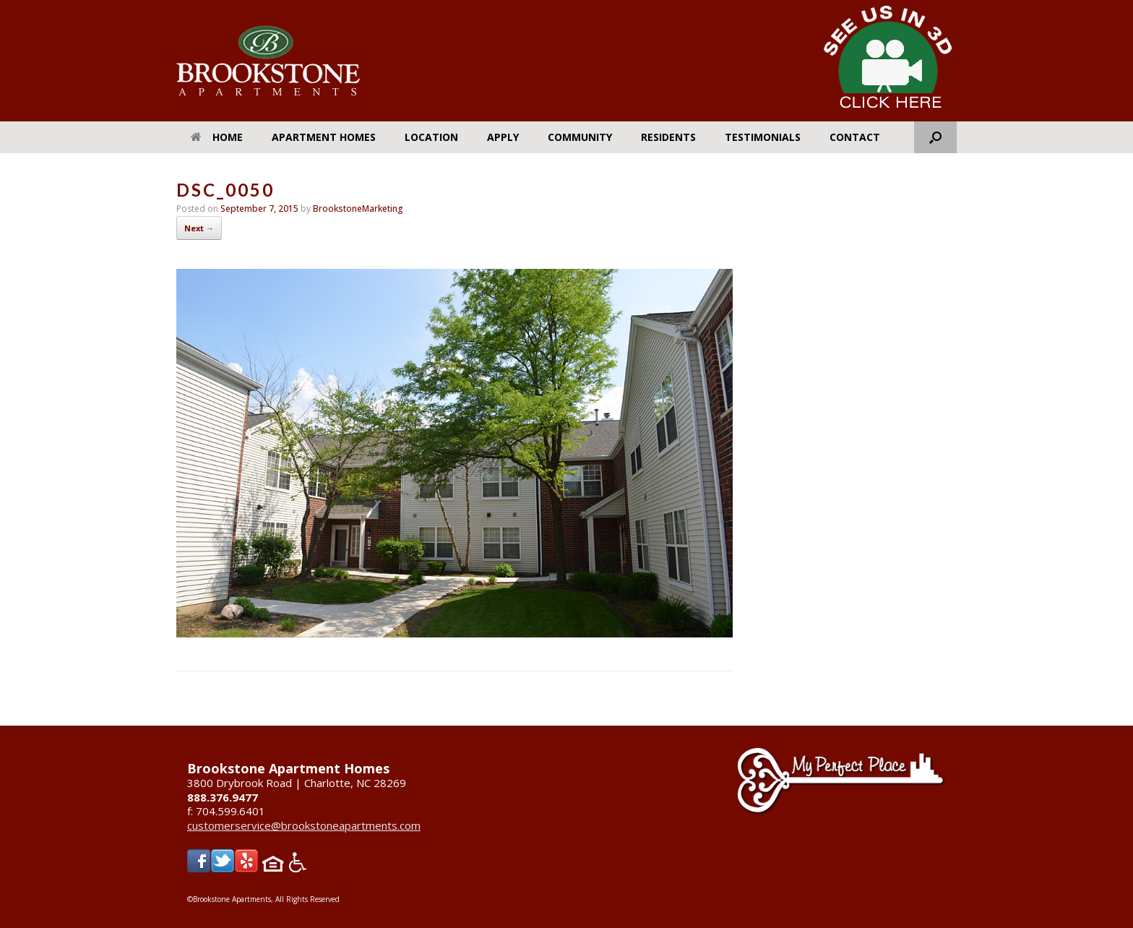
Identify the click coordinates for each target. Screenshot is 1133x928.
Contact (855, 137)
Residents (668, 137)
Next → (199, 228)
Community (580, 137)
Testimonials (763, 137)
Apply (503, 137)
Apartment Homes (324, 137)
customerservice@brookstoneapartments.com (304, 825)
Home (217, 137)
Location (431, 137)
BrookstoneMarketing (358, 208)
